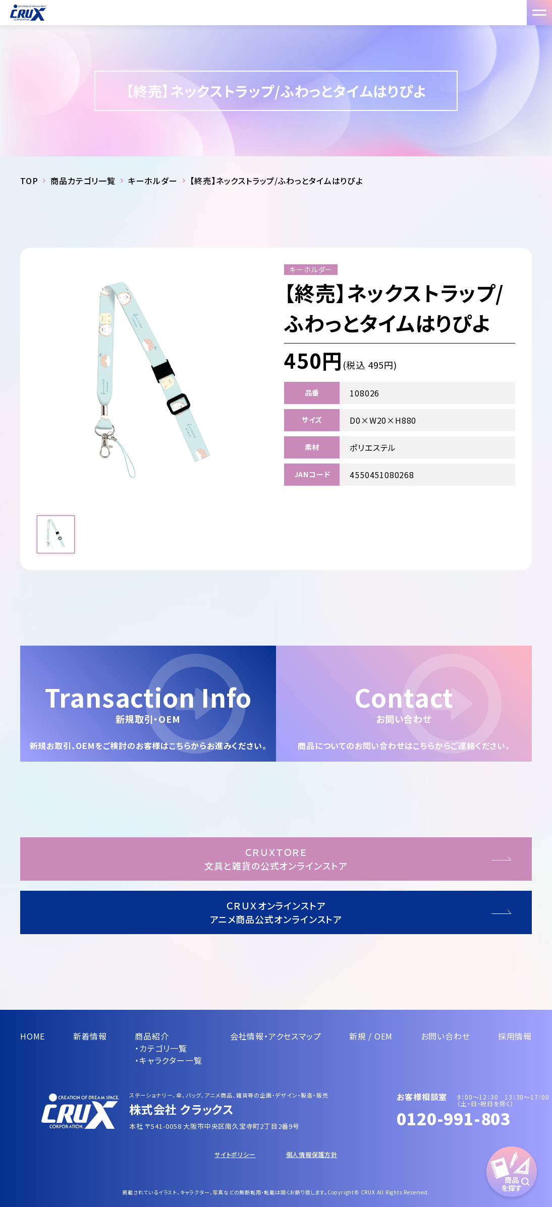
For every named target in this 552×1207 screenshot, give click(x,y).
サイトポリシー (235, 1154)
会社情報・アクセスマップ (275, 1036)
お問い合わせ (445, 1036)
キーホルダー (153, 181)
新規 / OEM (371, 1036)
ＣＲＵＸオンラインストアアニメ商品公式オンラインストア (276, 912)
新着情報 (90, 1036)
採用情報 (515, 1036)
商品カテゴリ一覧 (82, 181)
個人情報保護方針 (312, 1154)
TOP (29, 181)
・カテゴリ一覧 (161, 1048)
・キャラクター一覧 (168, 1060)
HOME (32, 1036)
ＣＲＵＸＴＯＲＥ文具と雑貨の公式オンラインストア (275, 858)
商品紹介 (152, 1036)
